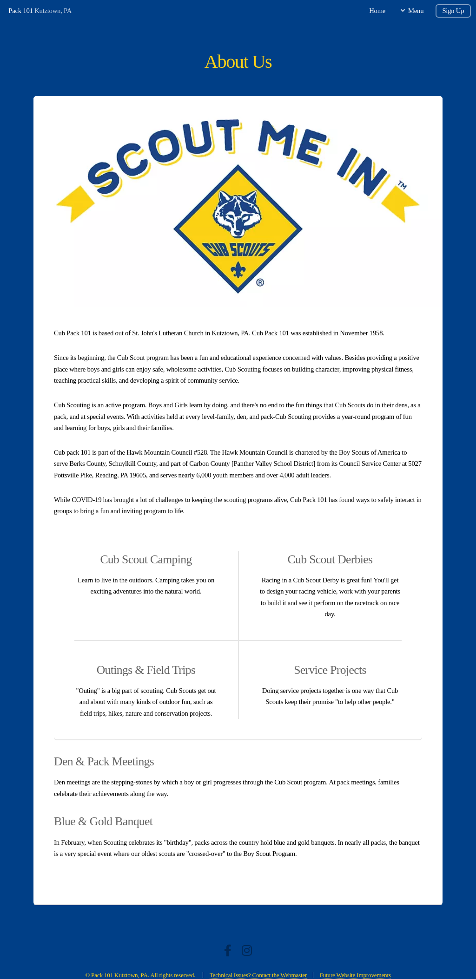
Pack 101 (20, 10)
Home (377, 10)
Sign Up (453, 10)
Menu (415, 10)
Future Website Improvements (355, 975)
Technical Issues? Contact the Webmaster (258, 975)
